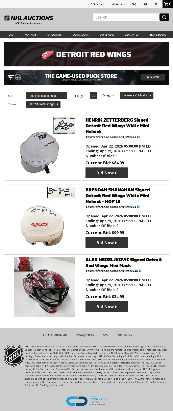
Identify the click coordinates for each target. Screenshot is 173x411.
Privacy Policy (85, 335)
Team (10, 34)
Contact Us (124, 335)
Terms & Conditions (54, 335)
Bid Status (132, 34)
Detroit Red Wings (41, 104)
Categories (54, 34)
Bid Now (105, 173)
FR (156, 4)
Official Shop (98, 4)
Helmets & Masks (135, 95)
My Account (118, 4)
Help (145, 4)
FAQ (133, 4)
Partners (30, 34)
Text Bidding (158, 34)
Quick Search (81, 34)
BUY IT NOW (107, 34)
